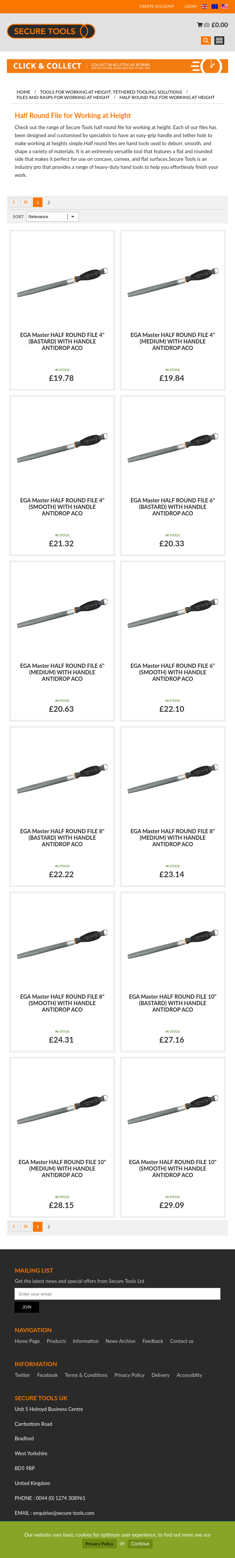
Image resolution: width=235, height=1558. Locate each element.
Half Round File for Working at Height (167, 97)
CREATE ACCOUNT (157, 6)
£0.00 (220, 25)
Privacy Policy (99, 1544)
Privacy (129, 1375)
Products (56, 1341)
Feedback (152, 1341)
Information (86, 1341)
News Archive (120, 1341)
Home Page (27, 1341)
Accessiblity (189, 1375)
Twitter (22, 1375)
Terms (86, 1375)
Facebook (47, 1375)
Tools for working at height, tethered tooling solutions (111, 91)
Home (23, 91)
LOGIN (191, 6)
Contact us (182, 1341)
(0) (203, 25)
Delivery (161, 1375)
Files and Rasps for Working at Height (62, 97)
